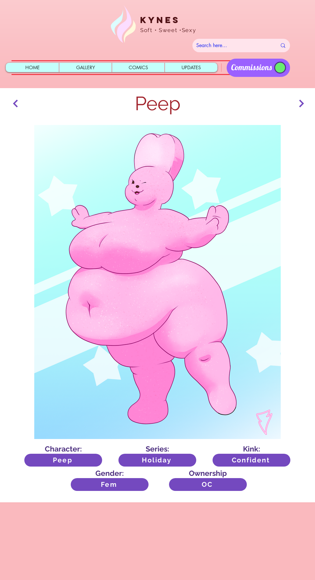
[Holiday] (157, 460)
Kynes (160, 19)
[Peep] (63, 460)
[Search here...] (231, 45)
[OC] (208, 484)
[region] (258, 68)
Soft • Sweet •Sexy (168, 30)
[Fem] (110, 484)
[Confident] (251, 460)
